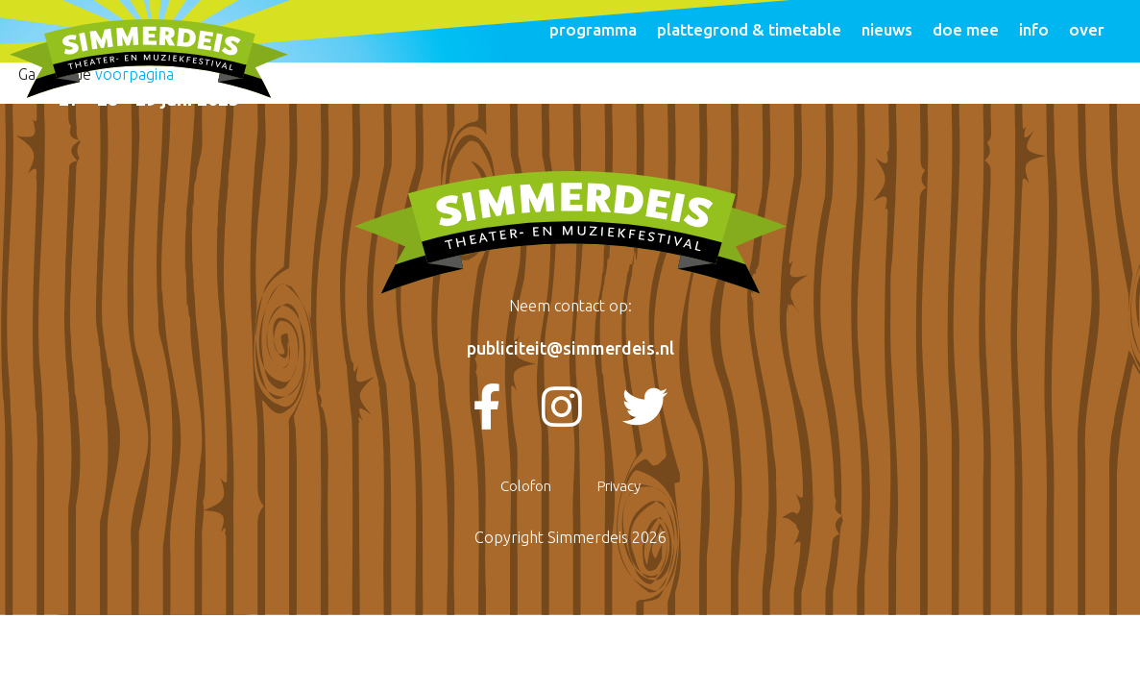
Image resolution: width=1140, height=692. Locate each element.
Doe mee (966, 29)
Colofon (525, 486)
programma (593, 29)
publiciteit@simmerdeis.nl (570, 348)
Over (1086, 29)
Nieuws (886, 29)
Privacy (619, 486)
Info (1034, 29)
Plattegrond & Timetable (749, 29)
